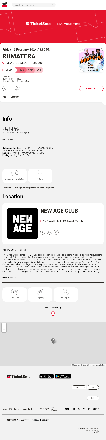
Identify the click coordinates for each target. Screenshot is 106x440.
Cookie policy (47, 409)
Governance (17, 409)
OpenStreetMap (89, 365)
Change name (41, 409)
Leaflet (75, 365)
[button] (53, 341)
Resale (30, 409)
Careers (4, 409)
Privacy (25, 409)
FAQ (10, 409)
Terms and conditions (54, 409)
